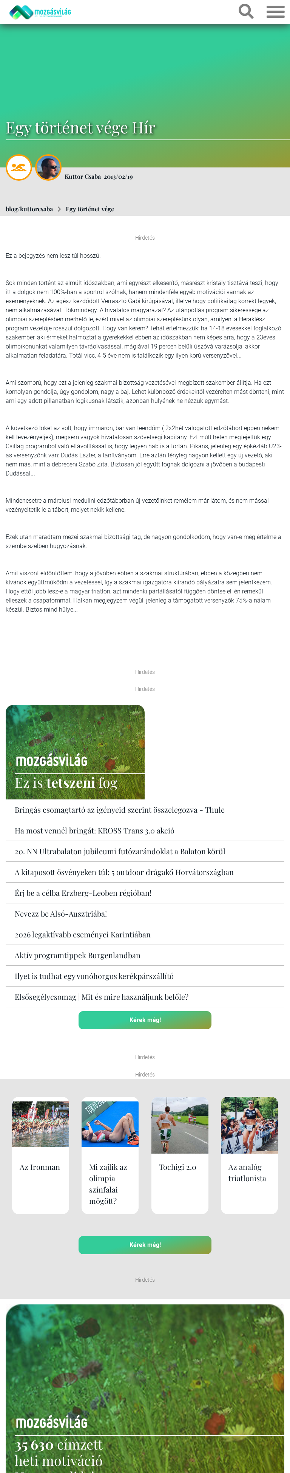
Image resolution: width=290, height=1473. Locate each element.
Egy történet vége (90, 209)
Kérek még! (145, 1020)
